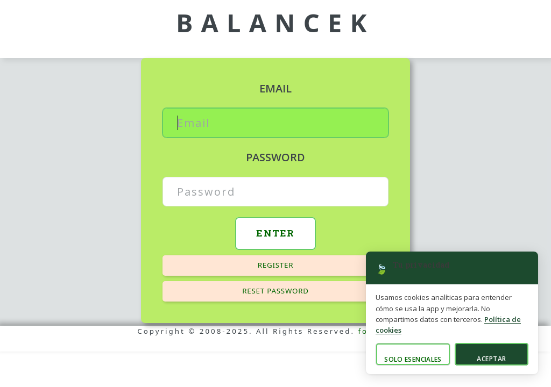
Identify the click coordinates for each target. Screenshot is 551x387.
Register (276, 265)
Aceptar (491, 358)
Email (275, 88)
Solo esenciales (412, 359)
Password (275, 157)
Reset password (275, 291)
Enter (275, 233)
